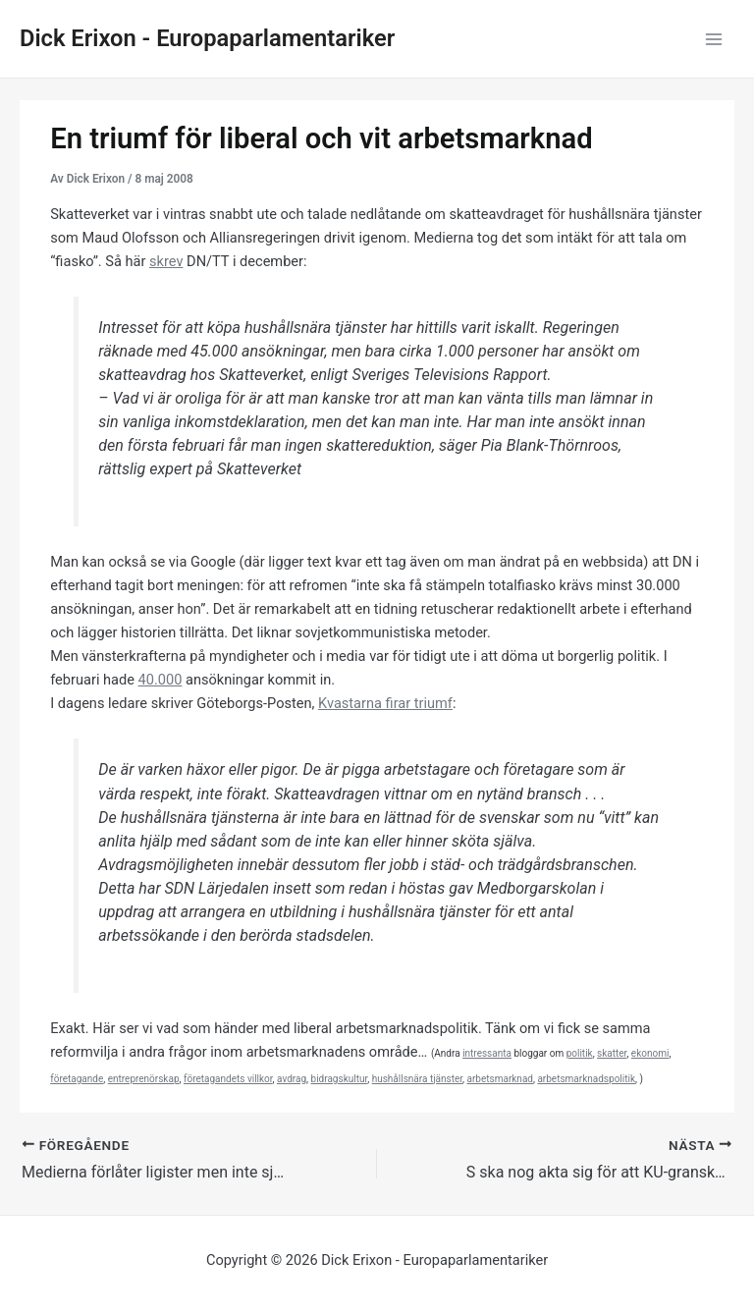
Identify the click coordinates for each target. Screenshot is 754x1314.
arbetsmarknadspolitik (586, 1078)
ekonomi (650, 1053)
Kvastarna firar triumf (385, 703)
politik (579, 1053)
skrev (166, 261)
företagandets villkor (228, 1078)
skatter (611, 1053)
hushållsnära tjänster (417, 1078)
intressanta (487, 1053)
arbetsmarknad (500, 1078)
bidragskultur (339, 1078)
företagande (76, 1078)
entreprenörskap (144, 1078)
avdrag (291, 1078)
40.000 (160, 679)
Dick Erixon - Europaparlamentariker (207, 38)
